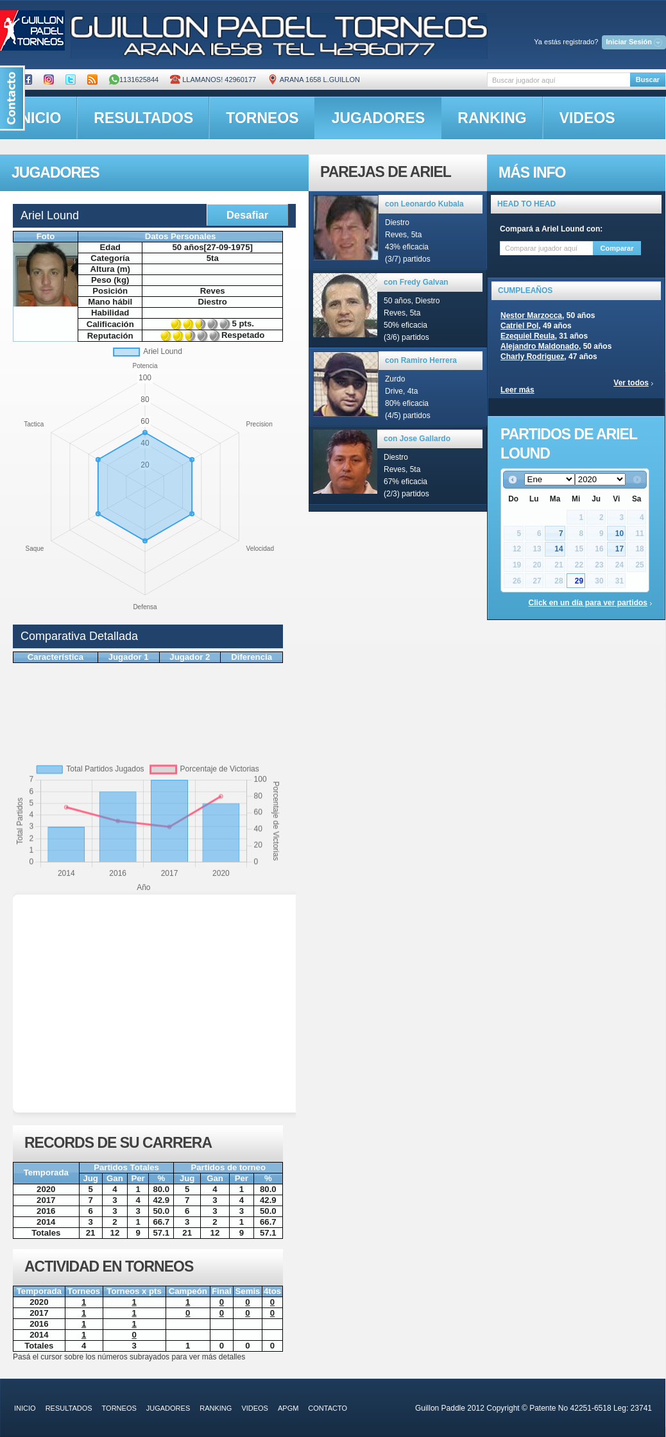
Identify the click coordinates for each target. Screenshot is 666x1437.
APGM (288, 1408)
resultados (143, 118)
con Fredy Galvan (416, 282)
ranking (491, 118)
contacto (327, 1408)
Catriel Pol (519, 325)
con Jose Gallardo (417, 438)
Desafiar (247, 215)
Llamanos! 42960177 (213, 79)
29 (579, 580)
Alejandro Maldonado (539, 346)
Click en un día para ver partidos (588, 602)
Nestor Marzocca (531, 315)
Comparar (617, 248)
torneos (262, 118)
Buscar (648, 79)
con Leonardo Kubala (424, 203)
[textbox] (558, 79)
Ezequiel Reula (527, 336)
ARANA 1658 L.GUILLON (314, 79)
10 (619, 533)
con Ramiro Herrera (421, 360)
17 (619, 548)
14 (558, 548)
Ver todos (631, 382)
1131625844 (133, 79)
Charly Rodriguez (532, 356)
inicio (25, 1408)
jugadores (378, 118)
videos (587, 118)
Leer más (517, 389)
